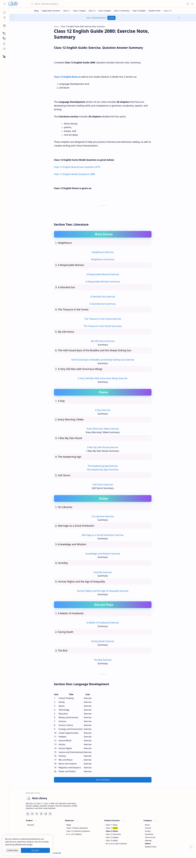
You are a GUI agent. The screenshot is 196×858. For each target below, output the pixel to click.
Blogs (68, 825)
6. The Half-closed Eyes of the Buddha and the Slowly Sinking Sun (93, 350)
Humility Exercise (103, 572)
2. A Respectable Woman (69, 265)
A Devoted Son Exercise (102, 296)
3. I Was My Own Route (68, 438)
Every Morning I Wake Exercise (102, 428)
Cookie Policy (12, 850)
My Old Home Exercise (102, 341)
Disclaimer (149, 834)
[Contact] (4, 48)
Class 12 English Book (66, 76)
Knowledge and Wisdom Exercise (102, 553)
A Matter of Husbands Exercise (103, 622)
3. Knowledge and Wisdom (70, 544)
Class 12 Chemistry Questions (78, 831)
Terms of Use (150, 837)
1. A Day (60, 401)
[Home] (4, 12)
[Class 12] (92, 10)
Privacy (148, 831)
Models (111, 18)
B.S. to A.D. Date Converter (116, 843)
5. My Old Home (64, 331)
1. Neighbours (63, 242)
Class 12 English (112, 837)
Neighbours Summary (102, 259)
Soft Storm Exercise (102, 484)
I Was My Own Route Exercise (102, 447)
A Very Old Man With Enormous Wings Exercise (102, 378)
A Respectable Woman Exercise (102, 274)
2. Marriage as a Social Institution (74, 525)
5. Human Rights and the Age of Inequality (80, 581)
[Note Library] (13, 4)
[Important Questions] (4, 56)
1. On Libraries (63, 507)
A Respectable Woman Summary (103, 281)
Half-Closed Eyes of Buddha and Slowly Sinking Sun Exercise (102, 359)
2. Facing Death (64, 632)
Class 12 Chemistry (113, 834)
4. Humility (61, 563)
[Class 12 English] (139, 10)
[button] (4, 4)
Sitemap (148, 840)
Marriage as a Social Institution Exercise (103, 534)
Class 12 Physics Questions (77, 828)
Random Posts (150, 847)
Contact (148, 828)
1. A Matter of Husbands (69, 613)
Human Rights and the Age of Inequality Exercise (102, 590)
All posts (30, 825)
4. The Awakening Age (68, 456)
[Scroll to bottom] (191, 847)
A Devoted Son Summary (103, 303)
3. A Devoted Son (65, 287)
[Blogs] (4, 17)
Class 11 (112, 828)
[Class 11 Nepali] (79, 10)
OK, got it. (35, 850)
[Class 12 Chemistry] (121, 10)
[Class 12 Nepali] (104, 10)
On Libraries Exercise (103, 516)
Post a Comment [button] (103, 780)
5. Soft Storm (62, 475)
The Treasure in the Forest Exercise (102, 318)
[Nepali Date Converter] (51, 10)
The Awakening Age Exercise (103, 465)
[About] (4, 43)
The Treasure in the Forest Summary (103, 326)
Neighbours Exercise (103, 252)
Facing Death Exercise (102, 641)
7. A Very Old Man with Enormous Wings (78, 369)
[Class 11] (67, 10)
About (147, 825)
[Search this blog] (47, 3)
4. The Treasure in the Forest (71, 309)
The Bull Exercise (103, 659)
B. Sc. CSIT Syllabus (74, 834)
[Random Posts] (154, 10)
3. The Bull (61, 650)
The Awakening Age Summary (102, 469)
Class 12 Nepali (112, 840)
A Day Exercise (102, 410)
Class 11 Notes (111, 825)
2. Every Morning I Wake (69, 419)
